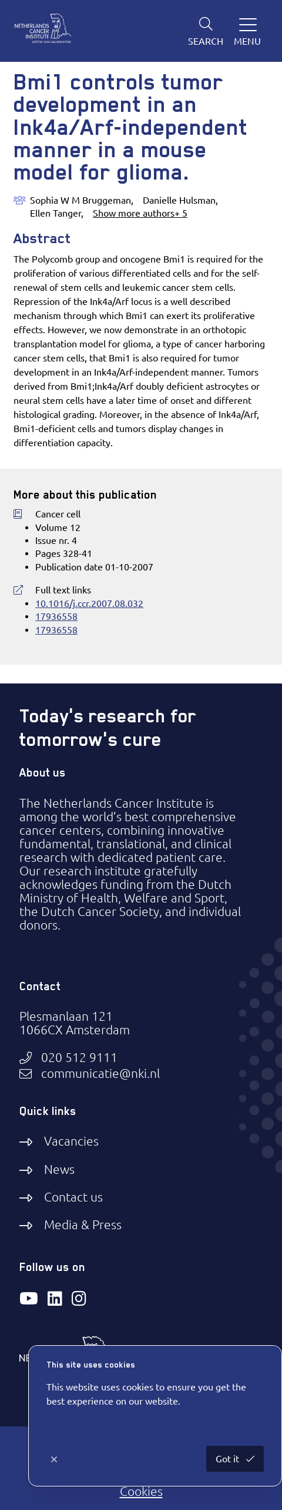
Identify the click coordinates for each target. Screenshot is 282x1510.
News (59, 1169)
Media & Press (83, 1224)
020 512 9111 (79, 1057)
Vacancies (71, 1141)
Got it (228, 1458)
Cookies (141, 1491)
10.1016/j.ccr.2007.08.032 (89, 603)
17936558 (56, 616)
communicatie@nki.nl (100, 1073)
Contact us (73, 1197)
